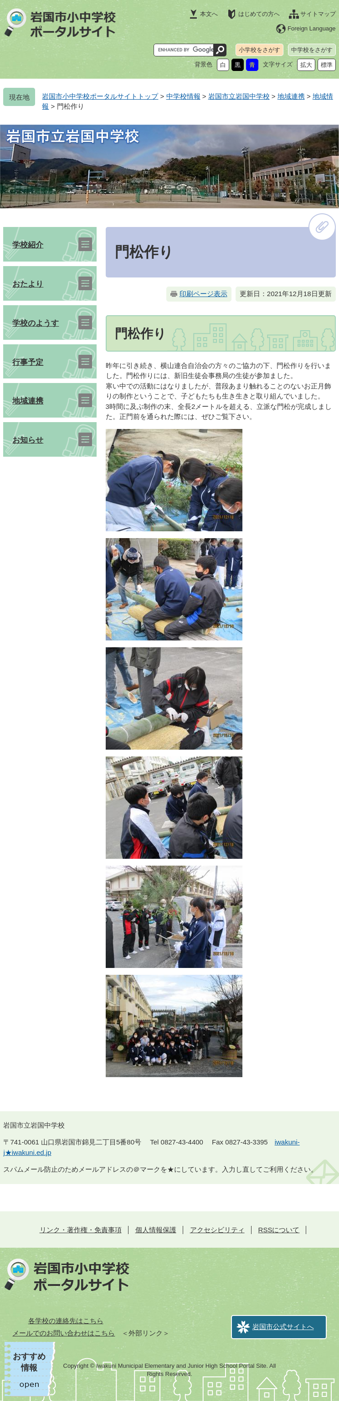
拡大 (306, 64)
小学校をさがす (259, 49)
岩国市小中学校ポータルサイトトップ (100, 96)
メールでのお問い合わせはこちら (63, 1333)
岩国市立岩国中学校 (239, 96)
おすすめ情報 (29, 1362)
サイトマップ (318, 13)
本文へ (209, 13)
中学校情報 (183, 96)
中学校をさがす (312, 49)
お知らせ (27, 440)
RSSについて (279, 1230)
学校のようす (35, 323)
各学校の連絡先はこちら (65, 1321)
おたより (27, 284)
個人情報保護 (155, 1230)
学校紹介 (27, 245)
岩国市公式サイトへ (283, 1326)
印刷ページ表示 (203, 293)
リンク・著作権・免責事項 (81, 1230)
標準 (327, 64)
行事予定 (27, 362)
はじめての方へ (259, 13)
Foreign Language (312, 28)
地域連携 (291, 96)
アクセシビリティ (217, 1230)
